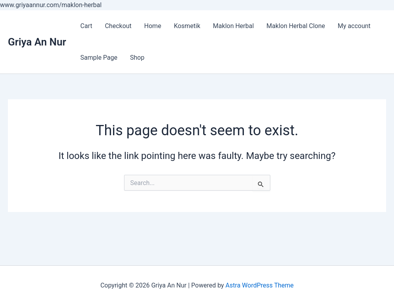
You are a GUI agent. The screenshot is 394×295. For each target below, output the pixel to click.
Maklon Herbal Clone (295, 26)
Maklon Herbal (233, 26)
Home (152, 26)
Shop (137, 57)
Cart (86, 26)
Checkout (118, 26)
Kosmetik (187, 26)
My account (354, 26)
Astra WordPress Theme (260, 285)
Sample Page (98, 57)
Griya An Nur (37, 42)
